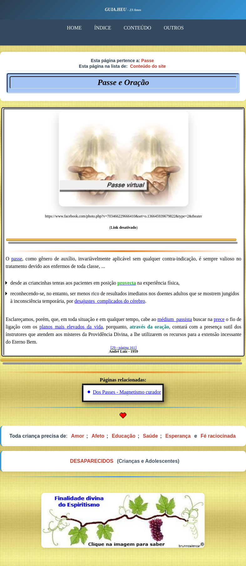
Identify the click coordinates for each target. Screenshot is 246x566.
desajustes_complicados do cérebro (109, 301)
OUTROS (174, 27)
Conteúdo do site (148, 66)
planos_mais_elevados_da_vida (71, 326)
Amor (77, 436)
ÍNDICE (102, 27)
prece (219, 319)
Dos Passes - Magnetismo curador (127, 392)
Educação (124, 436)
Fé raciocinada (218, 436)
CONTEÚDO (137, 27)
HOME (74, 27)
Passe (147, 60)
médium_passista (174, 319)
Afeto (97, 436)
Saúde (150, 436)
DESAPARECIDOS (91, 461)
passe (16, 258)
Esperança (178, 436)
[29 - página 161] (123, 347)
